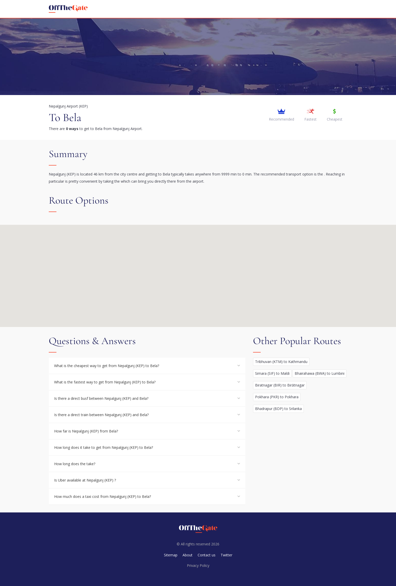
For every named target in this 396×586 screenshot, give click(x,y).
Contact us (206, 555)
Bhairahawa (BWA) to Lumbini (319, 373)
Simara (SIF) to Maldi (272, 373)
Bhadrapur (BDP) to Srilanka (278, 408)
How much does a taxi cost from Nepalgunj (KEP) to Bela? (102, 496)
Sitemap (170, 555)
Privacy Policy (198, 565)
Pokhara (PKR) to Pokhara (276, 396)
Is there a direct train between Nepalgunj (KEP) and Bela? (101, 414)
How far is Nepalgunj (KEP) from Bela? (86, 431)
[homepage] (68, 9)
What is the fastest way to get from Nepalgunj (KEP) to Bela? (104, 382)
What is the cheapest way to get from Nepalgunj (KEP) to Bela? (106, 365)
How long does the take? (74, 463)
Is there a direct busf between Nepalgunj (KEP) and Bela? (101, 398)
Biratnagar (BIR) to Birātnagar (280, 385)
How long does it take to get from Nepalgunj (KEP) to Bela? (103, 447)
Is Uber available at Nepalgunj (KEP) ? (85, 480)
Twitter (226, 555)
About (188, 555)
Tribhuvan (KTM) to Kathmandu (281, 361)
